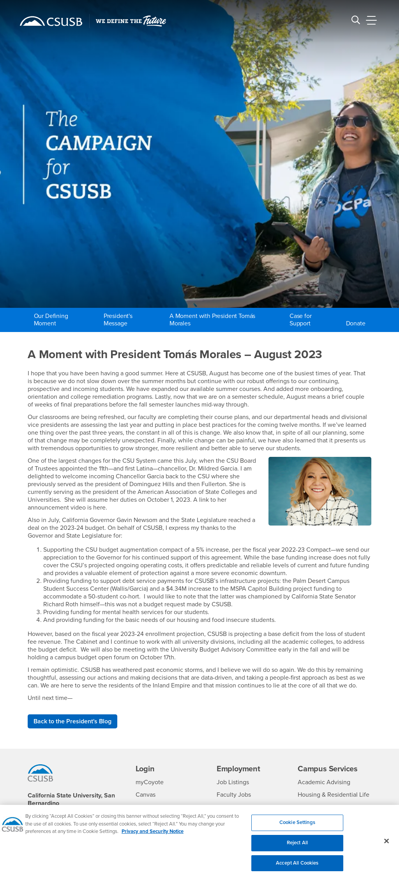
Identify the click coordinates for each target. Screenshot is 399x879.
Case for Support (301, 319)
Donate (355, 323)
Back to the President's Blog (72, 721)
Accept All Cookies (297, 867)
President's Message (118, 319)
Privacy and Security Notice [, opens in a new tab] (153, 836)
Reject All (297, 847)
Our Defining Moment (51, 319)
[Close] (386, 845)
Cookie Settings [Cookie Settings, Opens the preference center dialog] (297, 827)
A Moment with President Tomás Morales (212, 319)
